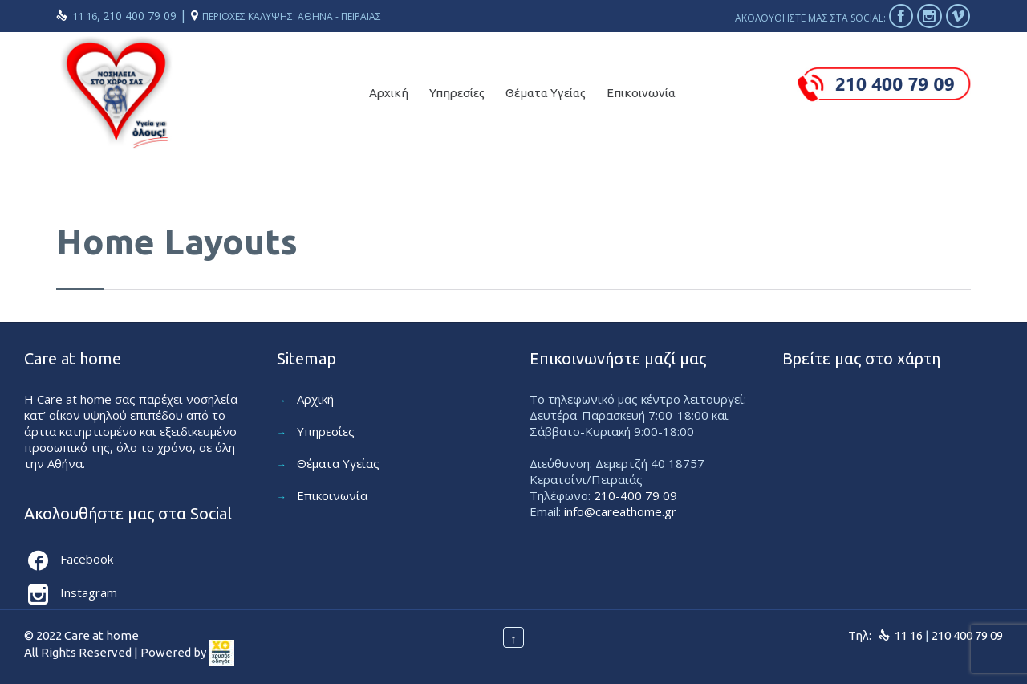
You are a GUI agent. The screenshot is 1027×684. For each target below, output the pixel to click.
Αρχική (315, 399)
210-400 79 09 (635, 495)
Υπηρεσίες (326, 431)
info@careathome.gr (620, 511)
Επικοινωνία (332, 495)
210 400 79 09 (141, 15)
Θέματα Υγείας (338, 463)
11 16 (84, 16)
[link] (221, 652)
